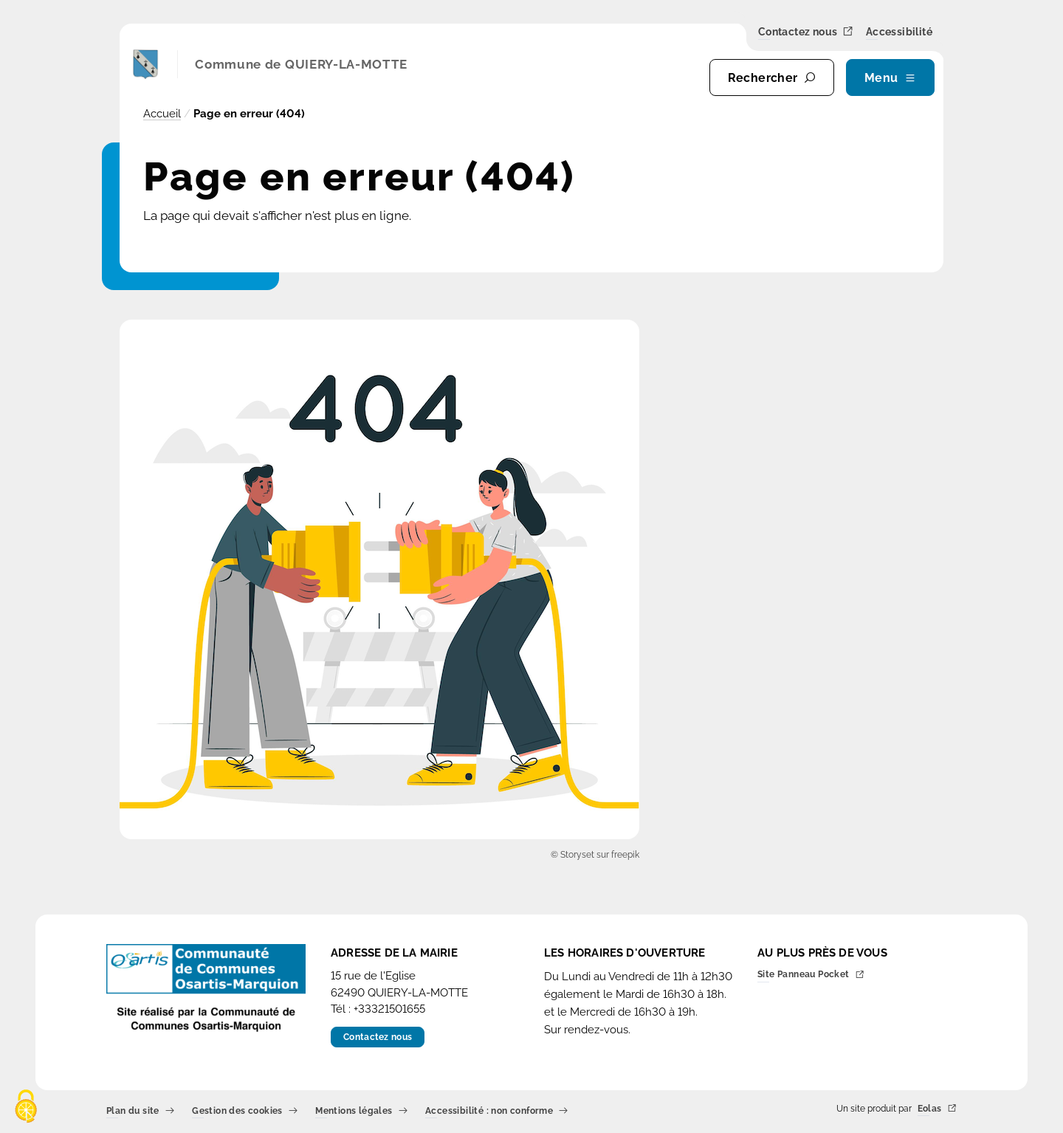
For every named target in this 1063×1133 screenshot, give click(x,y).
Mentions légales (361, 1111)
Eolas (937, 1109)
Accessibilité (899, 32)
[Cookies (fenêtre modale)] (26, 1107)
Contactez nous (806, 32)
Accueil (162, 113)
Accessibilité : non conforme (496, 1111)
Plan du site (140, 1111)
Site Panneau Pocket (810, 975)
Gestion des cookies (244, 1111)
